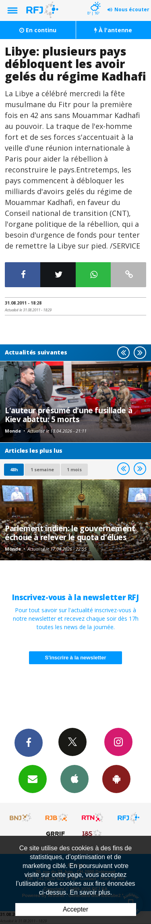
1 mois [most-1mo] (74, 469)
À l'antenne (113, 30)
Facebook (28, 742)
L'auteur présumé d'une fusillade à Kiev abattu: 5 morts (68, 414)
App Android (116, 778)
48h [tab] (14, 469)
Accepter (75, 909)
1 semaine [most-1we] (42, 469)
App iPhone (74, 778)
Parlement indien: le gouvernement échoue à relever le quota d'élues (70, 532)
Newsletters (33, 778)
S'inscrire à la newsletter (75, 658)
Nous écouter (131, 9)
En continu (37, 30)
